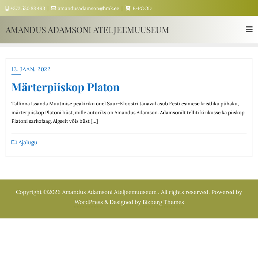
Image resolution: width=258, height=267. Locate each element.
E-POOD (138, 8)
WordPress (88, 201)
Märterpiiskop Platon (65, 86)
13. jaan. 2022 (30, 69)
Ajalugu (24, 142)
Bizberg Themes (163, 201)
